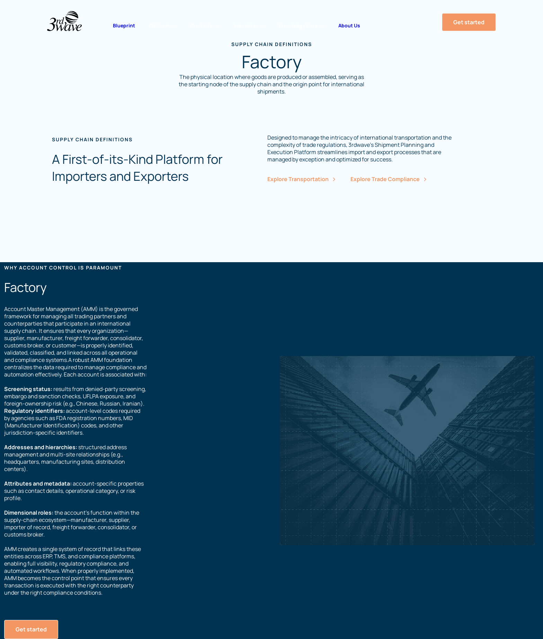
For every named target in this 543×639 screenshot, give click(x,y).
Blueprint (124, 25)
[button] (163, 25)
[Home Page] (64, 21)
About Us (349, 25)
